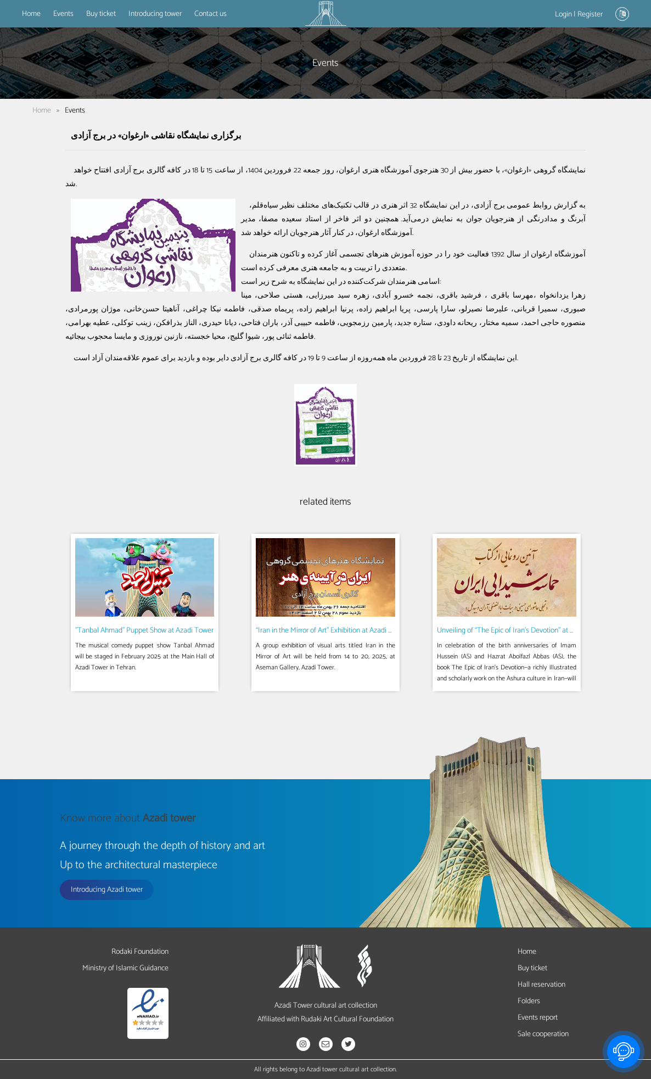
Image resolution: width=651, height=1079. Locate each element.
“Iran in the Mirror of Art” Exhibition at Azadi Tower (331, 630)
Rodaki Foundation (140, 952)
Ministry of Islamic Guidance (125, 968)
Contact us (210, 14)
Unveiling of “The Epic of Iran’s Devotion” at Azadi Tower (522, 630)
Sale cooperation (543, 1034)
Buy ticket (101, 14)
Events (63, 14)
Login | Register (579, 14)
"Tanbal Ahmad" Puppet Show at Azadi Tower (144, 630)
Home (31, 14)
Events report (538, 1017)
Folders (529, 1001)
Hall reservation (541, 985)
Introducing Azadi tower (107, 890)
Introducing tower (155, 14)
